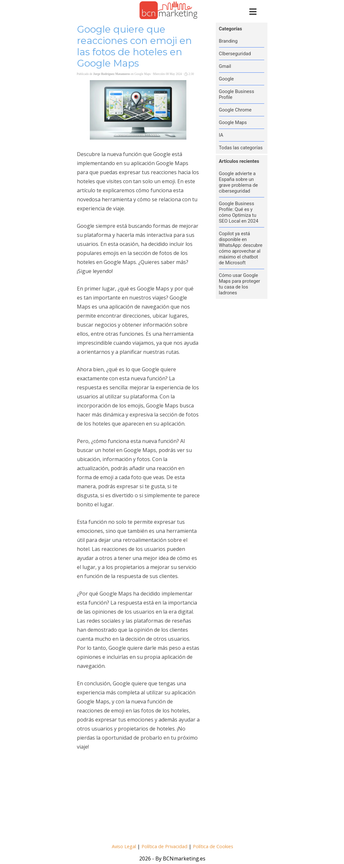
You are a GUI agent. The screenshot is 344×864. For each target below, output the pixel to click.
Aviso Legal (124, 846)
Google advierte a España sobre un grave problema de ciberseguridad (238, 182)
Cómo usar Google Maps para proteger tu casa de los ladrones (239, 284)
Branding (228, 41)
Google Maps (233, 122)
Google (226, 79)
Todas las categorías (241, 148)
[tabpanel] (172, 845)
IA (221, 135)
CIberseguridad (235, 54)
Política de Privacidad (164, 846)
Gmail (225, 66)
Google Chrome (235, 110)
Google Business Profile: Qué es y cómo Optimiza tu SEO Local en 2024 (238, 212)
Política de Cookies (213, 846)
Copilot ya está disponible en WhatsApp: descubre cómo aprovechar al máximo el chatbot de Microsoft (241, 248)
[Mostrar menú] (253, 11)
